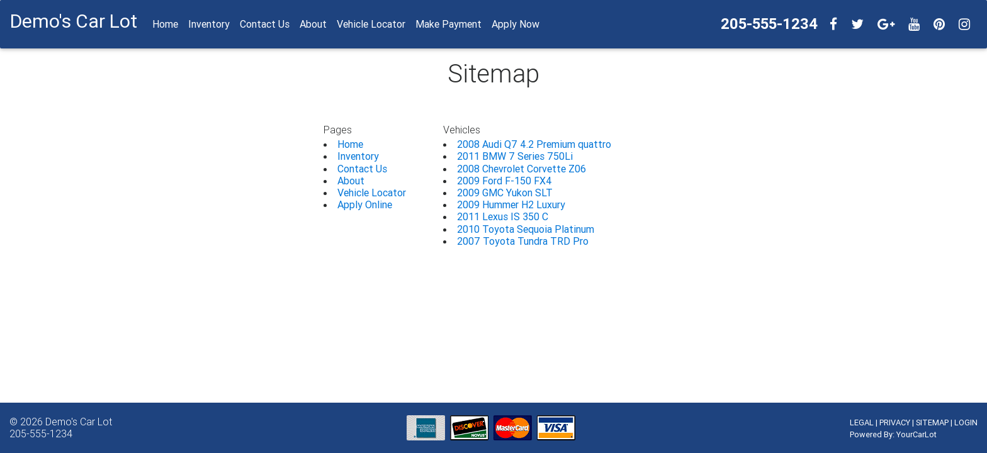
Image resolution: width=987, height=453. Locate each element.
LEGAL (862, 422)
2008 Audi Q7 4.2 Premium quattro (534, 144)
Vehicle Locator (371, 192)
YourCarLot (916, 434)
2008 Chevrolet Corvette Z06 (521, 168)
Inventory (358, 156)
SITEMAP (932, 422)
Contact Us (362, 168)
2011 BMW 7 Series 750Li (515, 156)
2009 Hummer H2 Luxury (511, 204)
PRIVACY (894, 422)
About (350, 180)
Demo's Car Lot (78, 421)
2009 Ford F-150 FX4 (504, 180)
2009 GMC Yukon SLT (505, 192)
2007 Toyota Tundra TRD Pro (523, 241)
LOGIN (966, 422)
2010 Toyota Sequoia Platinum (525, 229)
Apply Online (364, 204)
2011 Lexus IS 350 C (502, 216)
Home (350, 144)
